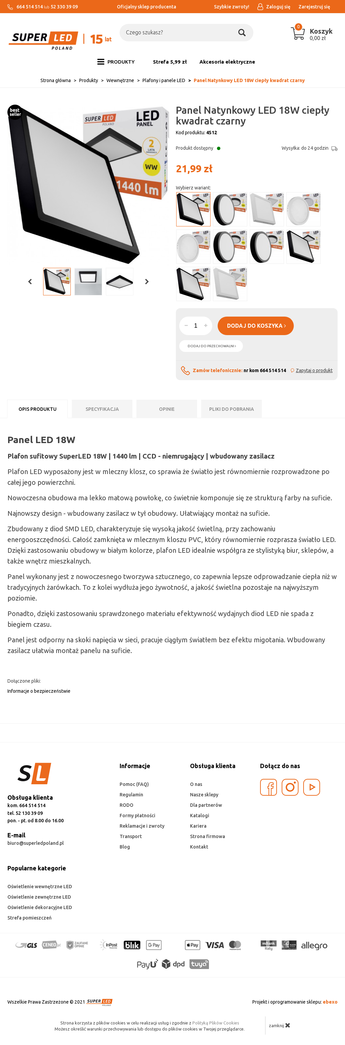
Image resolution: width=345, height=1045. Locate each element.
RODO (126, 805)
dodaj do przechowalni (212, 346)
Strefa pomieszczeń (29, 918)
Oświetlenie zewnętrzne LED (39, 897)
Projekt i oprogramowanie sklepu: (295, 1002)
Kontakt (199, 847)
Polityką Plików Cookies (215, 1022)
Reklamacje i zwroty (142, 826)
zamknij (279, 1025)
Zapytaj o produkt (314, 370)
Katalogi (199, 815)
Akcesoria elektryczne (227, 62)
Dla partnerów (206, 805)
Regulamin (131, 794)
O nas (196, 784)
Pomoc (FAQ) (134, 784)
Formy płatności (137, 815)
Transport (131, 836)
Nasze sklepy (204, 794)
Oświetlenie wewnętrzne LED (39, 886)
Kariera (198, 826)
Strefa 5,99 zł (170, 62)
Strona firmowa (207, 836)
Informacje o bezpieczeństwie (38, 691)
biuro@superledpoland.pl (35, 843)
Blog (125, 847)
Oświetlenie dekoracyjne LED (39, 907)
